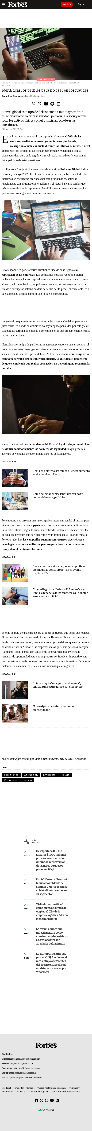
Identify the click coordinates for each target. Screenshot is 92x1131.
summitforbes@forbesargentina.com (25, 1068)
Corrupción (31, 774)
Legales (19, 1092)
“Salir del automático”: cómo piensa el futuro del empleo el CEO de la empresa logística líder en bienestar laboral (52, 911)
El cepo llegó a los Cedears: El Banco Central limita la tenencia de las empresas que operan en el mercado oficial (60, 593)
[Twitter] (41, 1100)
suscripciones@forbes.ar (25, 1073)
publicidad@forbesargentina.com (25, 1059)
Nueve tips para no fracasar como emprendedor (53, 708)
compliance (11, 774)
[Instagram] (46, 1100)
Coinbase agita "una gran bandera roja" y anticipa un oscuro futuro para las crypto (58, 685)
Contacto (30, 1088)
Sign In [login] (81, 4)
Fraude (65, 774)
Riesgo (28, 780)
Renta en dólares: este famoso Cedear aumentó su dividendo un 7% (61, 473)
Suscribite (66, 4)
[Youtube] (52, 1100)
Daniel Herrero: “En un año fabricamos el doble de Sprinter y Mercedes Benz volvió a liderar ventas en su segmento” (52, 887)
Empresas (49, 774)
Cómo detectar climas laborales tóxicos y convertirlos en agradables (58, 496)
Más (50, 841)
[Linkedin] (57, 1100)
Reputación (11, 780)
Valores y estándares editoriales (51, 1088)
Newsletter (19, 1088)
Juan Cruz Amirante (12, 96)
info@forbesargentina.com (21, 1064)
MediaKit (6, 1088)
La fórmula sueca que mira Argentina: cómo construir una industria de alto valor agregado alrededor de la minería (52, 936)
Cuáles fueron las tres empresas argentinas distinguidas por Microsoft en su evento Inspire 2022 (59, 570)
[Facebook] (36, 1100)
